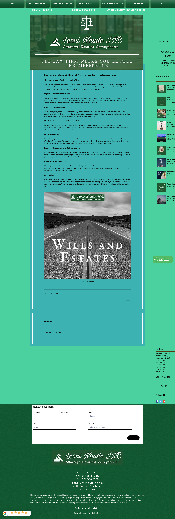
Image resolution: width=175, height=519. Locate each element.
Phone (90, 412)
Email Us (112, 10)
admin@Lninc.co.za (132, 10)
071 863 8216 (87, 10)
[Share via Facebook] (45, 293)
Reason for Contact (94, 423)
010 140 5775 (44, 10)
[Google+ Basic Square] (164, 401)
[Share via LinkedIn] (57, 293)
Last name (64, 412)
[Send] (133, 437)
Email (34, 423)
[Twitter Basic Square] (160, 401)
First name (36, 412)
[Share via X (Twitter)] (51, 293)
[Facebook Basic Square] (157, 401)
